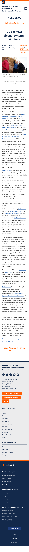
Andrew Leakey (6, 171)
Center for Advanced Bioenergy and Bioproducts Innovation (14, 116)
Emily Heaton (22, 209)
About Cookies (14, 529)
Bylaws (4, 416)
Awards (23, 52)
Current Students (7, 424)
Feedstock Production (20, 218)
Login (6, 401)
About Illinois (5, 447)
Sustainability (24, 50)
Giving (4, 455)
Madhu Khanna (6, 287)
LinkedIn (18, 374)
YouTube (14, 374)
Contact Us (5, 421)
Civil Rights (5, 419)
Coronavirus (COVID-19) (8, 452)
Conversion (22, 270)
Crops (22, 48)
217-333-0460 (6, 386)
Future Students (6, 435)
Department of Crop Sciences (12, 213)
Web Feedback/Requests (12, 393)
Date (18, 23)
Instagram (3, 374)
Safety (4, 438)
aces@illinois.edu (11, 388)
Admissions (5, 450)
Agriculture (23, 46)
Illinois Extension (7, 429)
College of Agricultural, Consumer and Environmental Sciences (14, 136)
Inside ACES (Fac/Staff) (11, 397)
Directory (4, 427)
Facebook (7, 374)
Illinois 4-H (5, 432)
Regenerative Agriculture (16, 211)
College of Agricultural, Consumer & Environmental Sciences (11, 8)
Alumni (4, 413)
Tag (23, 23)
